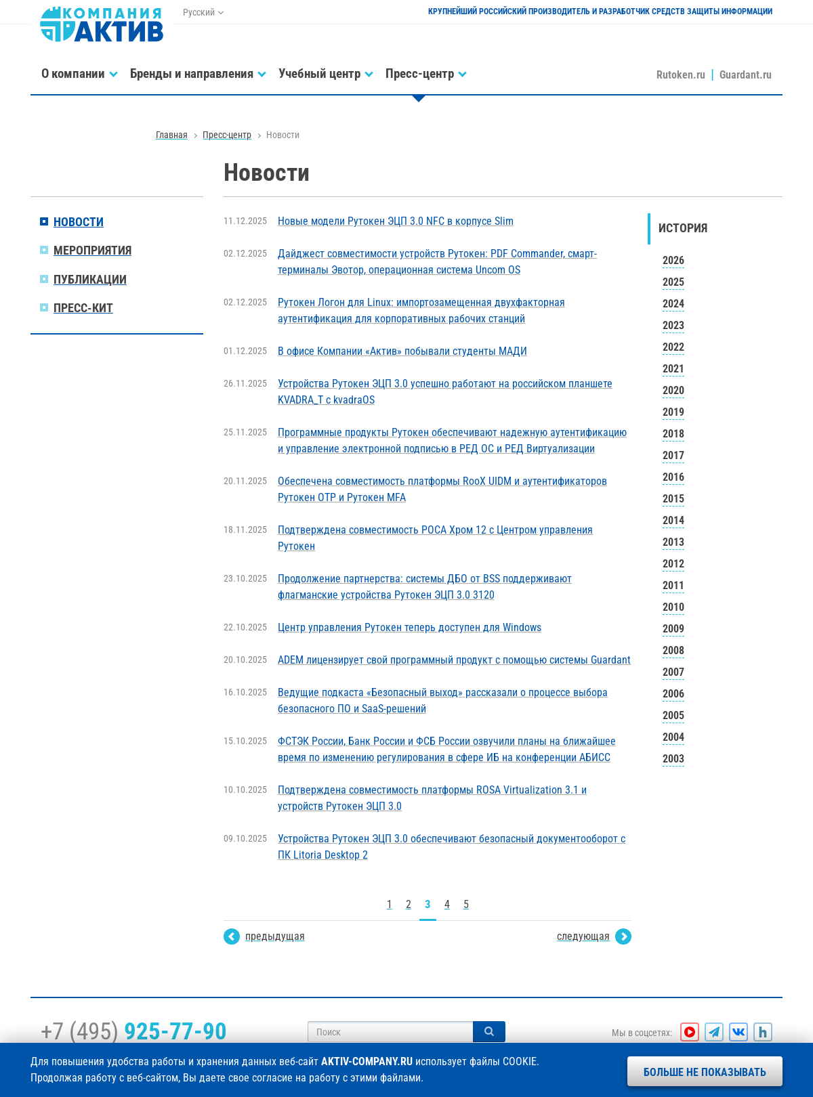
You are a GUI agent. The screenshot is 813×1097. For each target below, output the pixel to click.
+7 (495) (134, 1031)
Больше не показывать (705, 1072)
